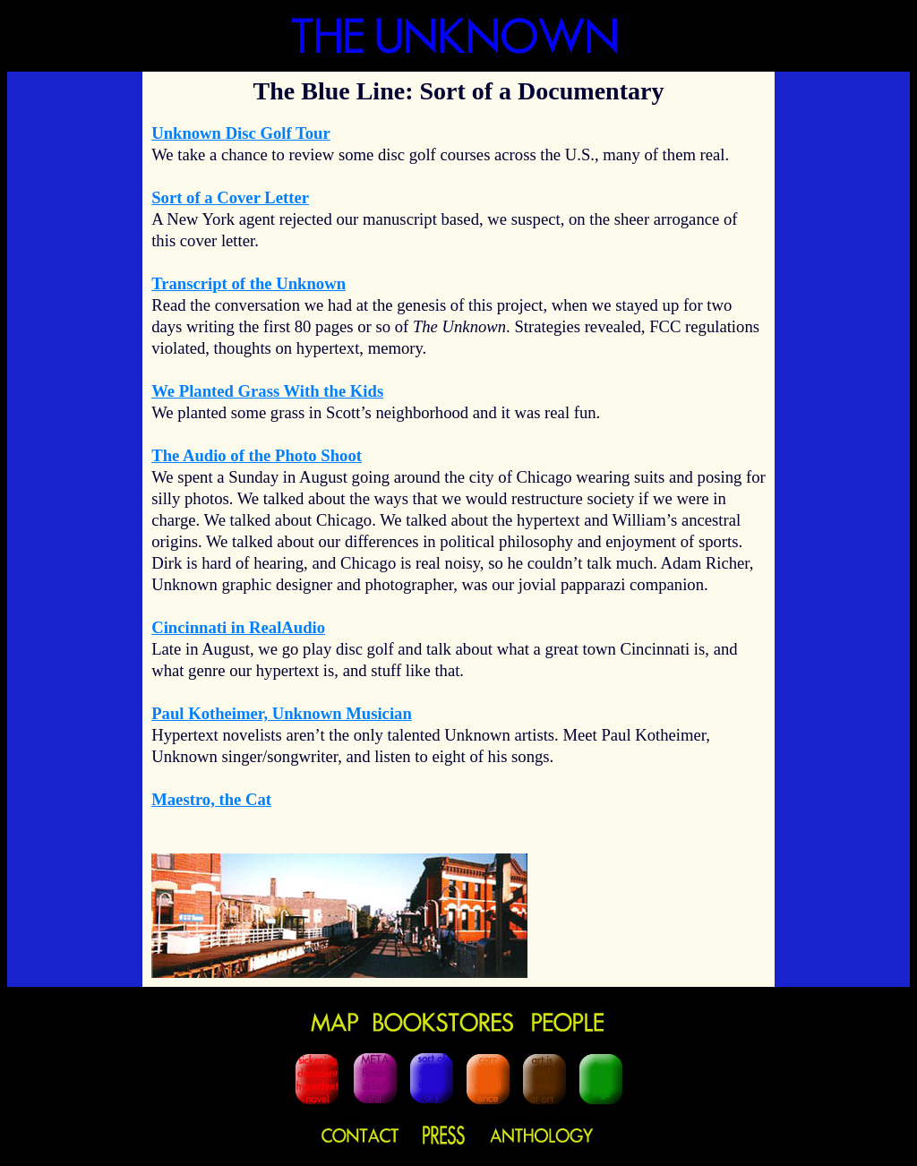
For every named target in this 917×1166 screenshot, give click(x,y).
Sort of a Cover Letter (230, 197)
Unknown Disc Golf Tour (240, 133)
